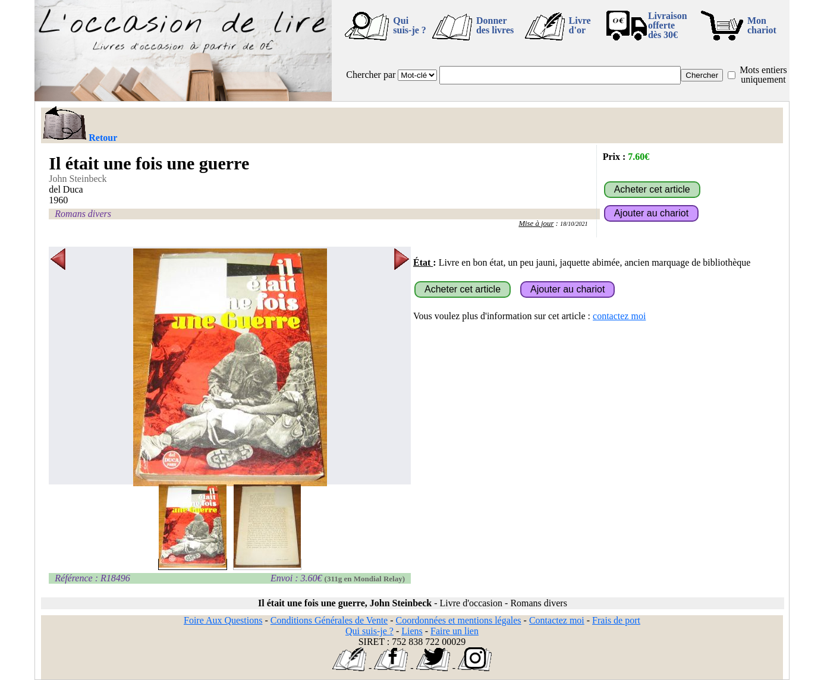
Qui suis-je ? (409, 25)
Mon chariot (761, 25)
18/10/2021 (574, 224)
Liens (412, 631)
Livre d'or (580, 25)
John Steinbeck (77, 179)
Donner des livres (495, 25)
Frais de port (616, 620)
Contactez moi (556, 620)
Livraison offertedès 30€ (667, 25)
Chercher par (370, 75)
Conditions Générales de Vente (329, 620)
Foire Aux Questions (223, 620)
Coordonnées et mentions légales (458, 620)
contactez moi (619, 316)
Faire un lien (454, 631)
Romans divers (83, 214)
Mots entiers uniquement (763, 74)
